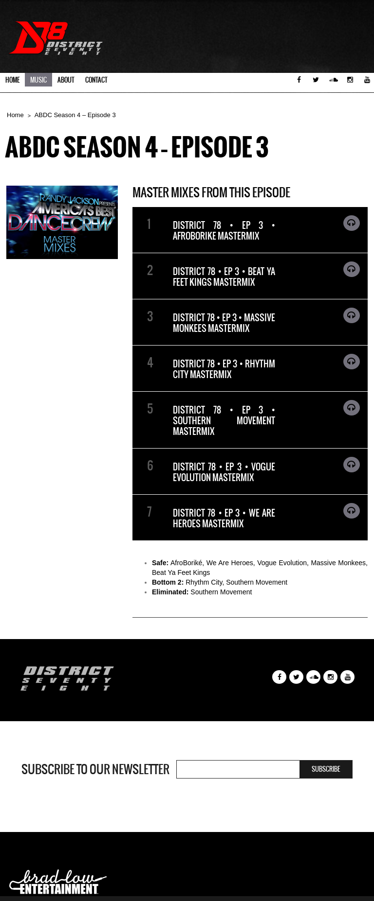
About (66, 80)
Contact (96, 80)
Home (12, 80)
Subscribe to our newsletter (95, 769)
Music (38, 80)
